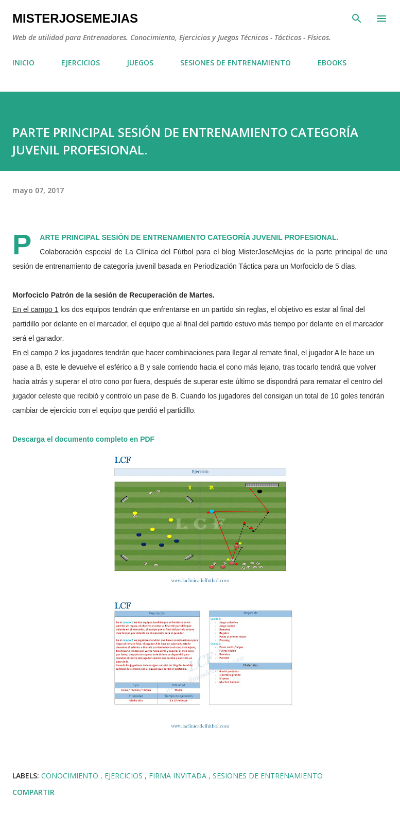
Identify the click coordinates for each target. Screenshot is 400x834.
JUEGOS (140, 62)
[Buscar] (357, 18)
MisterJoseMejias (75, 18)
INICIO (23, 62)
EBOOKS (332, 62)
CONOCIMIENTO (70, 775)
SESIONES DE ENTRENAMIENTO (235, 62)
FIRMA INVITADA (178, 775)
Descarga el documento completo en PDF (83, 439)
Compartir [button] (33, 792)
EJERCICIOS (80, 62)
